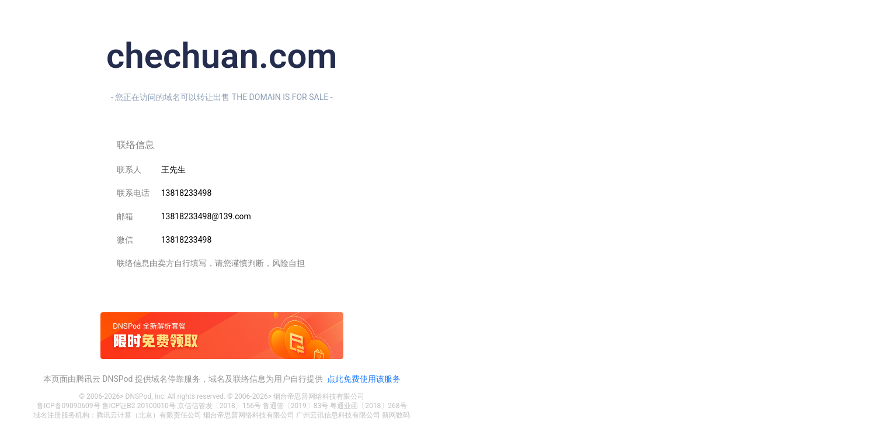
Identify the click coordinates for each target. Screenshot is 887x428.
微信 (125, 239)
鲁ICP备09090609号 (68, 406)
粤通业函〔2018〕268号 (368, 406)
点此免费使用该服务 (364, 379)
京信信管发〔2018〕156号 (219, 406)
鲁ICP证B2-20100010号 (139, 406)
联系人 (129, 169)
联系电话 (133, 193)
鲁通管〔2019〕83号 (295, 406)
